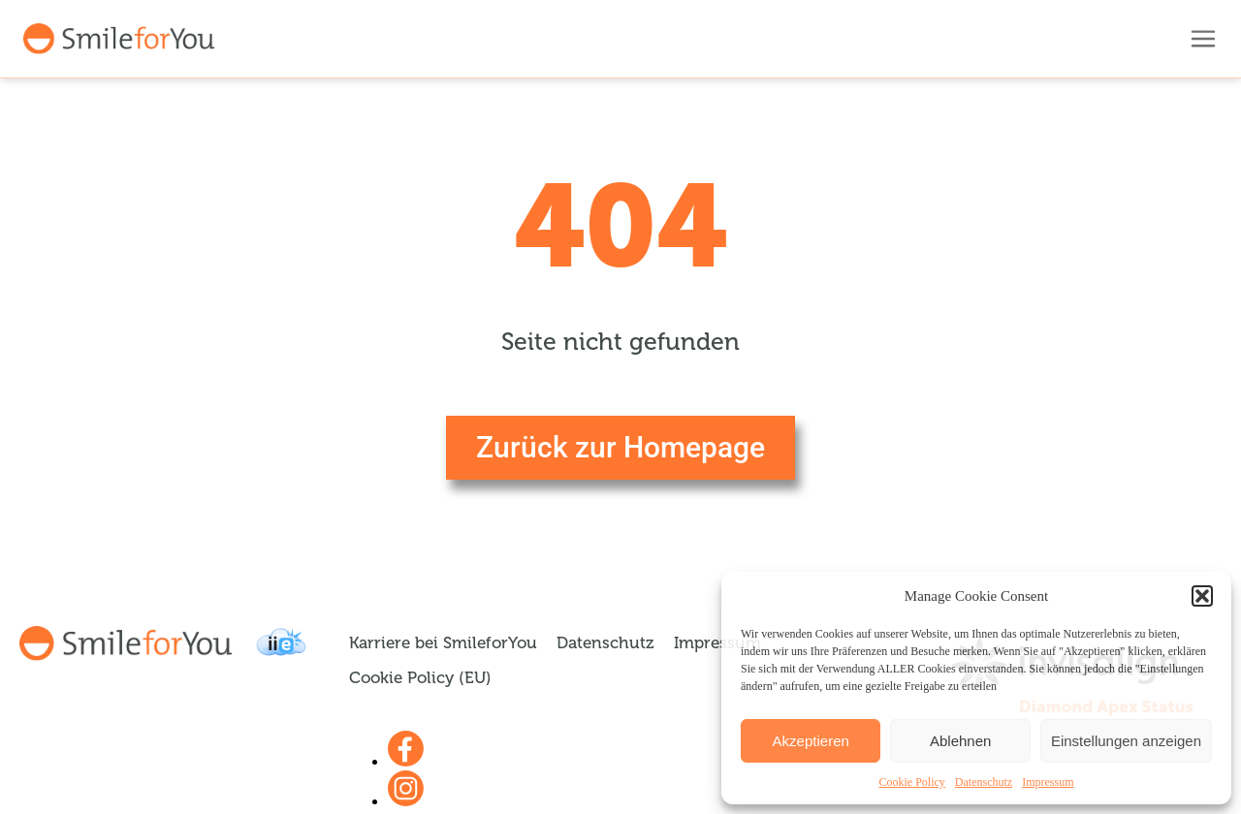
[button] (1202, 596)
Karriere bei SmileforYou (443, 643)
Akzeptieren (811, 741)
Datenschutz (983, 782)
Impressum (1047, 782)
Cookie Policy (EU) (420, 678)
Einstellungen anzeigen (1126, 741)
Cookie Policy (912, 782)
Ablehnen (960, 741)
